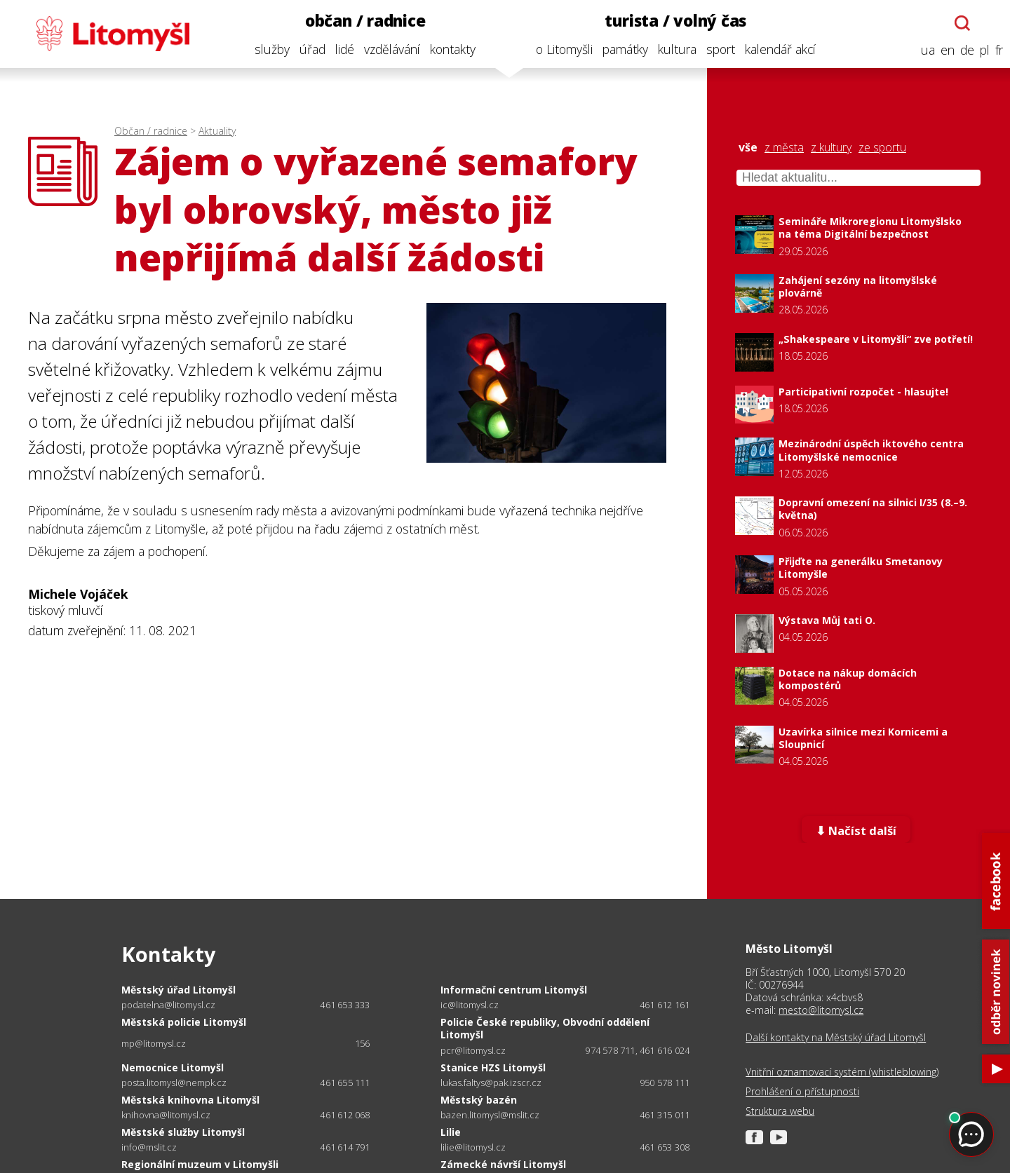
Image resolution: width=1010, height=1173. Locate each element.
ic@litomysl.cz (469, 1005)
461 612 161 (664, 1004)
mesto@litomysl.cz (821, 1010)
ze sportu (882, 147)
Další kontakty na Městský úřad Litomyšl (836, 1037)
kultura (673, 49)
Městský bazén (478, 1099)
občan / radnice (361, 21)
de (963, 50)
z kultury (831, 147)
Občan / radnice (150, 130)
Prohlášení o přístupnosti (802, 1091)
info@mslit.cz (149, 1147)
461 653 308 (664, 1147)
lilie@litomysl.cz (473, 1147)
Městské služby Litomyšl (183, 1132)
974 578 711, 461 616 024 (637, 1050)
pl (980, 50)
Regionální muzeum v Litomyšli (199, 1164)
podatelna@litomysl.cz (168, 1005)
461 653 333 (345, 1004)
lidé (340, 49)
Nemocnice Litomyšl (172, 1067)
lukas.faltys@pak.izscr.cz (490, 1083)
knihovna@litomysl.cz (165, 1115)
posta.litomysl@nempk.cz (174, 1083)
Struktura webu (780, 1111)
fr (995, 50)
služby (267, 49)
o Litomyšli (560, 49)
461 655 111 (345, 1082)
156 (362, 1043)
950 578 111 (664, 1082)
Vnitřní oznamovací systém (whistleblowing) (842, 1072)
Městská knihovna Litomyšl (190, 1099)
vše (748, 147)
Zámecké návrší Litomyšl (503, 1164)
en (943, 50)
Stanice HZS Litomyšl (493, 1067)
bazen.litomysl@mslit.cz (489, 1115)
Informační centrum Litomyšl (513, 989)
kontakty (448, 49)
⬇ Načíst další (856, 830)
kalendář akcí (776, 49)
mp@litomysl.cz (153, 1044)
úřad (308, 49)
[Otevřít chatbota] (958, 23)
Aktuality (217, 130)
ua (924, 50)
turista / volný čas (672, 21)
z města (784, 147)
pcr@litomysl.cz (473, 1051)
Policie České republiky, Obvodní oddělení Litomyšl (544, 1028)
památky (621, 49)
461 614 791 (345, 1147)
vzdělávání (388, 49)
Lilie (450, 1132)
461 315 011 (664, 1114)
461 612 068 (345, 1114)
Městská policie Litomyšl (183, 1022)
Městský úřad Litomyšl (178, 989)
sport (716, 49)
